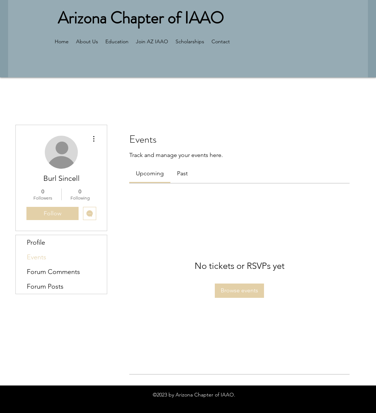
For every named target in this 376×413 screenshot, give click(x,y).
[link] (150, 173)
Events (36, 257)
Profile (36, 242)
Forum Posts (45, 286)
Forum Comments (53, 272)
